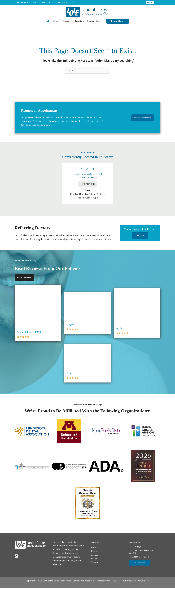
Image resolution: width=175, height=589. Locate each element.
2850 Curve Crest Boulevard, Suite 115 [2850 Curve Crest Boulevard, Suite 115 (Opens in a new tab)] (87, 174)
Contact (99, 21)
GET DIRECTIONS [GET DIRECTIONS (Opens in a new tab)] (87, 184)
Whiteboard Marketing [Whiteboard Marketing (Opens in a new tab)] (103, 581)
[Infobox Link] (48, 21)
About (57, 21)
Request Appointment (141, 118)
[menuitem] (57, 21)
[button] (150, 2)
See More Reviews (25, 278)
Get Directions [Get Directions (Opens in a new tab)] (140, 564)
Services (68, 21)
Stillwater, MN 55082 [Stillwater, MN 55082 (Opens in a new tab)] (88, 178)
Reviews (90, 21)
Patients (79, 21)
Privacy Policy (145, 581)
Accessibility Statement (127, 581)
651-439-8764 (20, 2)
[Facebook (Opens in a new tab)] (159, 2)
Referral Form (140, 236)
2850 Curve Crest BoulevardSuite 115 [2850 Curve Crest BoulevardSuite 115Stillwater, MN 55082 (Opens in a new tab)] (145, 555)
